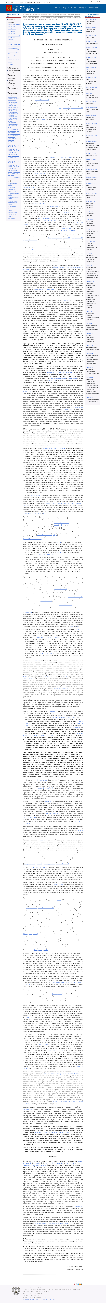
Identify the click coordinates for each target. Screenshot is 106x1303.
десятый (39, 864)
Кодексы (66, 8)
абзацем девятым (65, 228)
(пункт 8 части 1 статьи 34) (44, 554)
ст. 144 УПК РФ (89, 333)
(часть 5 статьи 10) (29, 817)
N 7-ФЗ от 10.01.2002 (91, 93)
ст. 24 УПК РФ (89, 353)
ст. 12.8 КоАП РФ (90, 281)
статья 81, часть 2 (64, 982)
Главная (58, 8)
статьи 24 (43, 840)
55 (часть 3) (58, 1163)
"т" (56, 535)
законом (60, 552)
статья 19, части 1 (35, 513)
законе (80, 830)
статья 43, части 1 (43, 788)
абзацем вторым (70, 212)
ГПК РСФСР (11, 187)
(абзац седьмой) (29, 187)
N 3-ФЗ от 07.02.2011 (91, 101)
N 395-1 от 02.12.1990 (91, 201)
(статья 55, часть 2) (46, 601)
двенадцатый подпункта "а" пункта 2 (56, 864)
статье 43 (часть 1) (61, 523)
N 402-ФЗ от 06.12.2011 (91, 107)
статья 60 (54, 982)
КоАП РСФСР (12, 206)
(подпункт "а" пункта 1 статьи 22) (62, 717)
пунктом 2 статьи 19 (61, 689)
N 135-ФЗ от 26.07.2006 (91, 115)
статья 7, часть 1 (70, 503)
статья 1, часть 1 (51, 503)
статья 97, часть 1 (77, 982)
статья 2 (61, 503)
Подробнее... (16, 177)
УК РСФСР (11, 216)
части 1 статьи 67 (29, 679)
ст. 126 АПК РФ (89, 367)
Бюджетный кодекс (14, 24)
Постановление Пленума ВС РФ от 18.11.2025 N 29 (13, 150)
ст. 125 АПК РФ (89, 397)
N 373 (25, 677)
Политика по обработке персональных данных (39, 1299)
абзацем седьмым (44, 218)
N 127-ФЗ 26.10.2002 (91, 159)
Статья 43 (28, 612)
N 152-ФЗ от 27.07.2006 (91, 169)
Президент (82, 8)
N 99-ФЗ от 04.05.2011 (91, 123)
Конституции (40, 119)
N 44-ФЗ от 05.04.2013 (91, 177)
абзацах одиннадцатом (57, 378)
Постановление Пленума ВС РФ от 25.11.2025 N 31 (13, 98)
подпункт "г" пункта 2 (40, 867)
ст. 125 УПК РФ (89, 345)
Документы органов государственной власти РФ (14, 88)
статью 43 (79, 407)
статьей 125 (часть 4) (42, 100)
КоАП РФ (11, 42)
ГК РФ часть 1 (12, 26)
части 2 (71, 626)
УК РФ (10, 62)
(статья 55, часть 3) (65, 605)
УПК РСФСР (11, 218)
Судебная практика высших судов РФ (35, 14)
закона (52, 711)
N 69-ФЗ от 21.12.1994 (91, 27)
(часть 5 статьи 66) (45, 653)
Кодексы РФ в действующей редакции (12, 21)
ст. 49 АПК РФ (89, 377)
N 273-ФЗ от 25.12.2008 (91, 77)
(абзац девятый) (39, 203)
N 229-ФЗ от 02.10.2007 (91, 183)
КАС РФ (10, 39)
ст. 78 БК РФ (89, 265)
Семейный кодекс (13, 59)
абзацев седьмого (65, 248)
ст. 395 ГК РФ (89, 229)
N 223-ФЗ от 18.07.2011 (91, 141)
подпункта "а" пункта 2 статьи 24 (71, 108)
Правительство (94, 8)
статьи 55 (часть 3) (55, 1050)
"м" (54, 535)
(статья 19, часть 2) (60, 589)
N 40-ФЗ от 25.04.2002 (91, 35)
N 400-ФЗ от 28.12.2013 (91, 19)
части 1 (66, 300)
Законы (73, 8)
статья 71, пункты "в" (44, 535)
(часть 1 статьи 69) (52, 813)
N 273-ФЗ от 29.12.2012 (91, 41)
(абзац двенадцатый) (49, 220)
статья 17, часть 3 (58, 1102)
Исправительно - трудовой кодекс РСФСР (13, 202)
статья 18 (27, 513)
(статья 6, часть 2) (75, 597)
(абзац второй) (39, 173)
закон (77, 629)
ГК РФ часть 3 (12, 31)
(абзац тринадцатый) (67, 230)
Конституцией (42, 780)
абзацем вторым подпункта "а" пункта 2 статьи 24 (63, 1074)
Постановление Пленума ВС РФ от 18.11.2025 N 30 (13, 156)
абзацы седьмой (29, 864)
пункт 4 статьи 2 (53, 637)
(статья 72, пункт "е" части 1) (32, 539)
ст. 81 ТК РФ (89, 253)
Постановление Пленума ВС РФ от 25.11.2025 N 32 (13, 104)
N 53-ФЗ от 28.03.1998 (91, 193)
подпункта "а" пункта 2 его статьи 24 (40, 908)
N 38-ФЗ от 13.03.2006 (91, 87)
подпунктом (54, 206)
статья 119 (26, 984)
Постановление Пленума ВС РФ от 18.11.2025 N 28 (13, 166)
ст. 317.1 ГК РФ (89, 219)
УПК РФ (10, 64)
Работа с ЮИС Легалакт (42, 2)
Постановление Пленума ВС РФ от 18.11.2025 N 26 (13, 161)
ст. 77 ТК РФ (89, 323)
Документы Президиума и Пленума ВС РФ (12, 93)
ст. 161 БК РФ (89, 311)
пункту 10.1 (27, 392)
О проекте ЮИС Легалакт (24, 2)
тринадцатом (72, 378)
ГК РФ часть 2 (12, 29)
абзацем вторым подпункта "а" (59, 238)
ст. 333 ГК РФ (89, 211)
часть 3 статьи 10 (39, 637)
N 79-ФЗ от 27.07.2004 (91, 47)
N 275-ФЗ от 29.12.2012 (91, 57)
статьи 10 (68, 409)
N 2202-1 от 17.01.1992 (91, 153)
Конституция (58, 884)
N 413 (66, 677)
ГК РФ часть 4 (12, 33)
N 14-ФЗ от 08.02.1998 (91, 135)
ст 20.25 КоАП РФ (90, 241)
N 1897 (47, 677)
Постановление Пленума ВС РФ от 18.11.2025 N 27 (13, 145)
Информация (10, 2)
